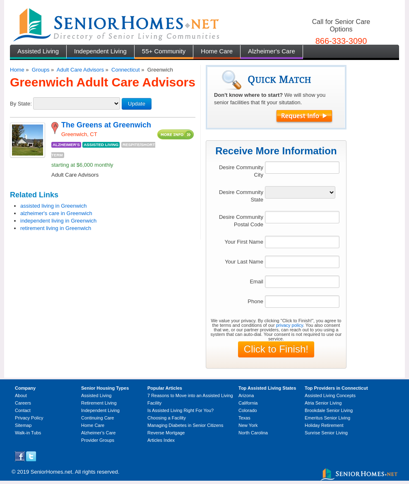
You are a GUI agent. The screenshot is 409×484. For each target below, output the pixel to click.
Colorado (247, 410)
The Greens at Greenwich (106, 125)
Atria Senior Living (323, 402)
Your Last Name (244, 262)
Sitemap (23, 425)
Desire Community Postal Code (241, 221)
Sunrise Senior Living (326, 432)
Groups (41, 70)
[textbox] (302, 167)
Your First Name (243, 242)
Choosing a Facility (166, 417)
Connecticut (125, 70)
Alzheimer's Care (271, 51)
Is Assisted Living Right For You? (180, 410)
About (21, 395)
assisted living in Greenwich (53, 206)
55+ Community (163, 51)
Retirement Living (99, 402)
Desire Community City (241, 171)
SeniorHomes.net (51, 472)
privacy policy (289, 325)
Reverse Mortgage (166, 432)
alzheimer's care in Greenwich (56, 213)
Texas (244, 417)
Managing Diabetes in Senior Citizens (185, 425)
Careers (23, 402)
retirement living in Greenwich (55, 228)
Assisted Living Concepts (330, 395)
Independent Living (100, 51)
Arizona (246, 395)
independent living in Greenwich (58, 221)
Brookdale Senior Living (329, 410)
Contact (23, 410)
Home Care (217, 51)
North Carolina (253, 432)
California (247, 402)
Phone (255, 301)
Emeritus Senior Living (327, 417)
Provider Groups (97, 440)
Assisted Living (38, 51)
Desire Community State (241, 196)
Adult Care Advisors (80, 70)
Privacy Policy (29, 417)
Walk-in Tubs (28, 432)
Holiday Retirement (324, 425)
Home (17, 70)
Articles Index (161, 440)
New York (247, 425)
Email (256, 281)
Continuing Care (97, 417)
